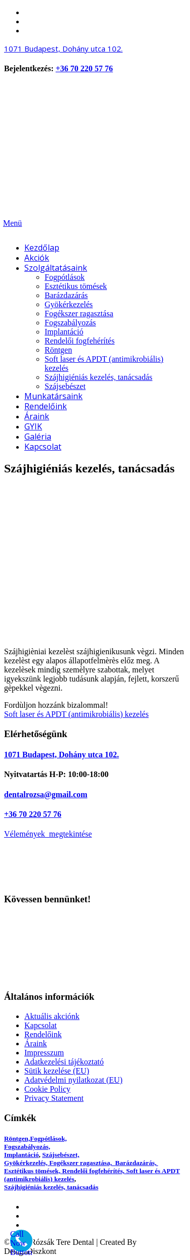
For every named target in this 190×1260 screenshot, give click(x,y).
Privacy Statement (54, 1098)
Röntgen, (17, 1138)
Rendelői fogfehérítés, (94, 1171)
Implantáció (21, 1154)
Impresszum (44, 1052)
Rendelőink (43, 1034)
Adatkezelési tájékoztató (64, 1061)
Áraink (35, 1043)
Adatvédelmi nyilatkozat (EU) (73, 1080)
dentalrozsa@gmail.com (45, 794)
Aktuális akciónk (52, 1016)
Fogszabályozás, (27, 1146)
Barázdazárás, (136, 1163)
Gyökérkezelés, (26, 1163)
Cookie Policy (47, 1089)
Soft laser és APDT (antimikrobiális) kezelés (76, 714)
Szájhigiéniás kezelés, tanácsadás (51, 1187)
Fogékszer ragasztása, (82, 1163)
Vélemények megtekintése (48, 834)
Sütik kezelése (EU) (56, 1071)
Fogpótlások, (48, 1138)
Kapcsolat (40, 1025)
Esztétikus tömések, (33, 1171)
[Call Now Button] (21, 1241)
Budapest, (63, 48)
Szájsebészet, (60, 1154)
